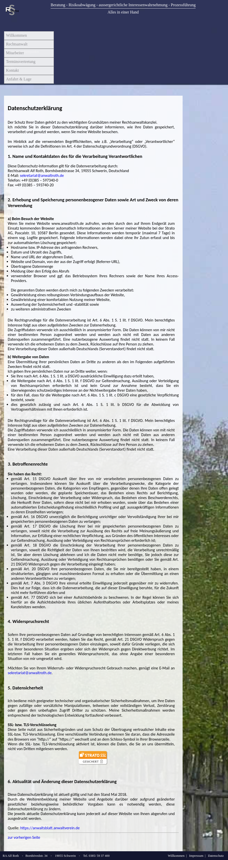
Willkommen (16, 35)
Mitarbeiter (15, 53)
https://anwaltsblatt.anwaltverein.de (50, 828)
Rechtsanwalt (16, 44)
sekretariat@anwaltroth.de (42, 175)
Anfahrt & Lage (18, 79)
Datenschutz (216, 856)
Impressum (196, 856)
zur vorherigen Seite (24, 837)
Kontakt (12, 70)
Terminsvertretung (20, 61)
